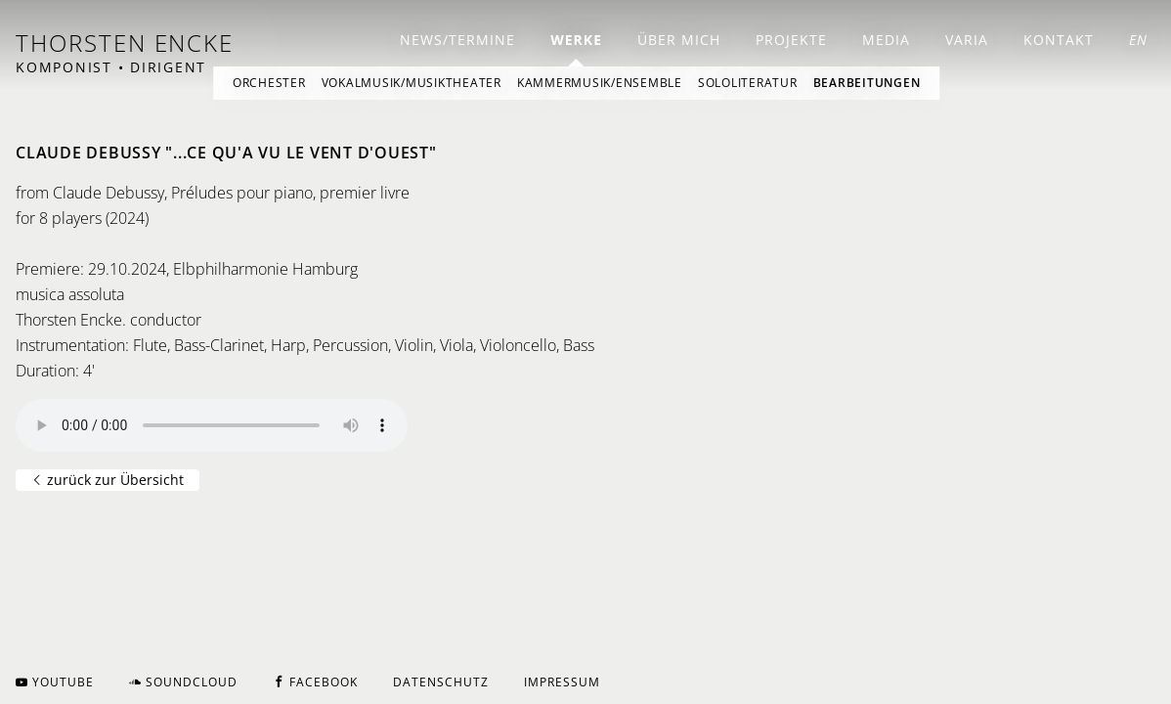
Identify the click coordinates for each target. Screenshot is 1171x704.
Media (886, 39)
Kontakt (1058, 39)
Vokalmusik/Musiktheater (411, 82)
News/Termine (457, 39)
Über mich (678, 39)
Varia (966, 39)
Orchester (269, 82)
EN (1138, 39)
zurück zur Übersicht (107, 479)
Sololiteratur (748, 82)
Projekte (791, 39)
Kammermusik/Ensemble (599, 82)
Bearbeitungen (867, 82)
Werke (576, 39)
